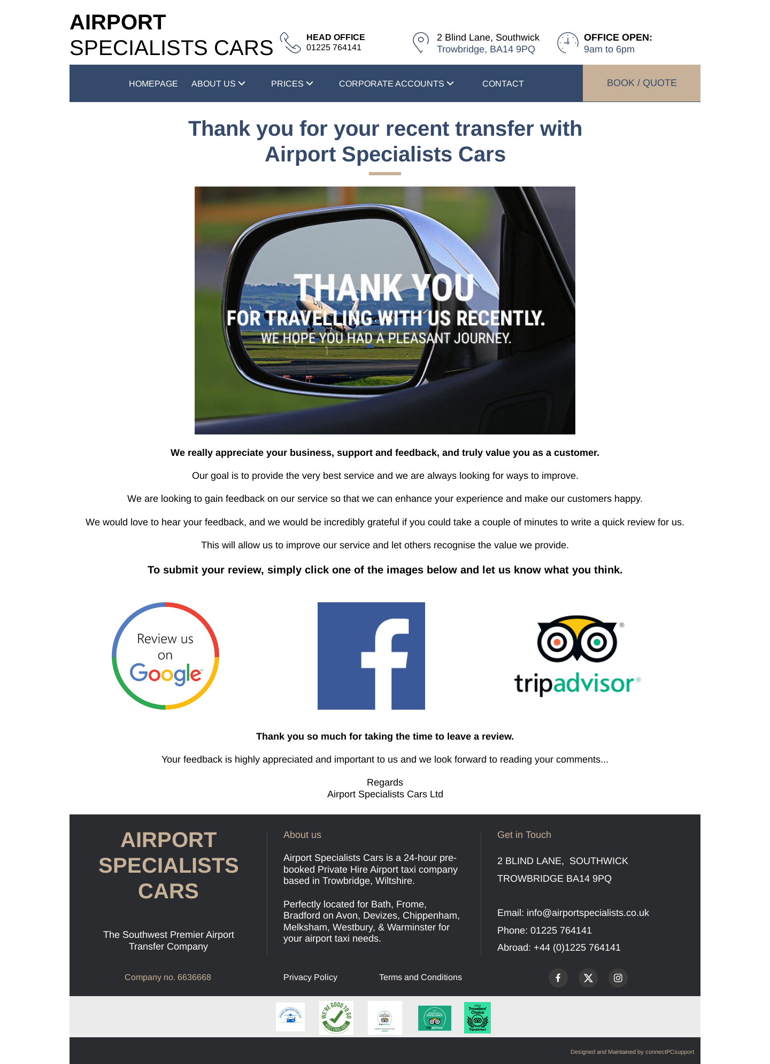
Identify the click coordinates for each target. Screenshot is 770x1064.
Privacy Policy (310, 977)
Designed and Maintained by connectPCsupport (632, 1052)
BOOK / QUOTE (642, 82)
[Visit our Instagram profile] (618, 978)
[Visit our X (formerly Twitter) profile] (588, 978)
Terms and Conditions (420, 977)
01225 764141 (561, 930)
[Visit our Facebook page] (558, 978)
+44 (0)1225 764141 (577, 947)
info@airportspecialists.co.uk (588, 912)
